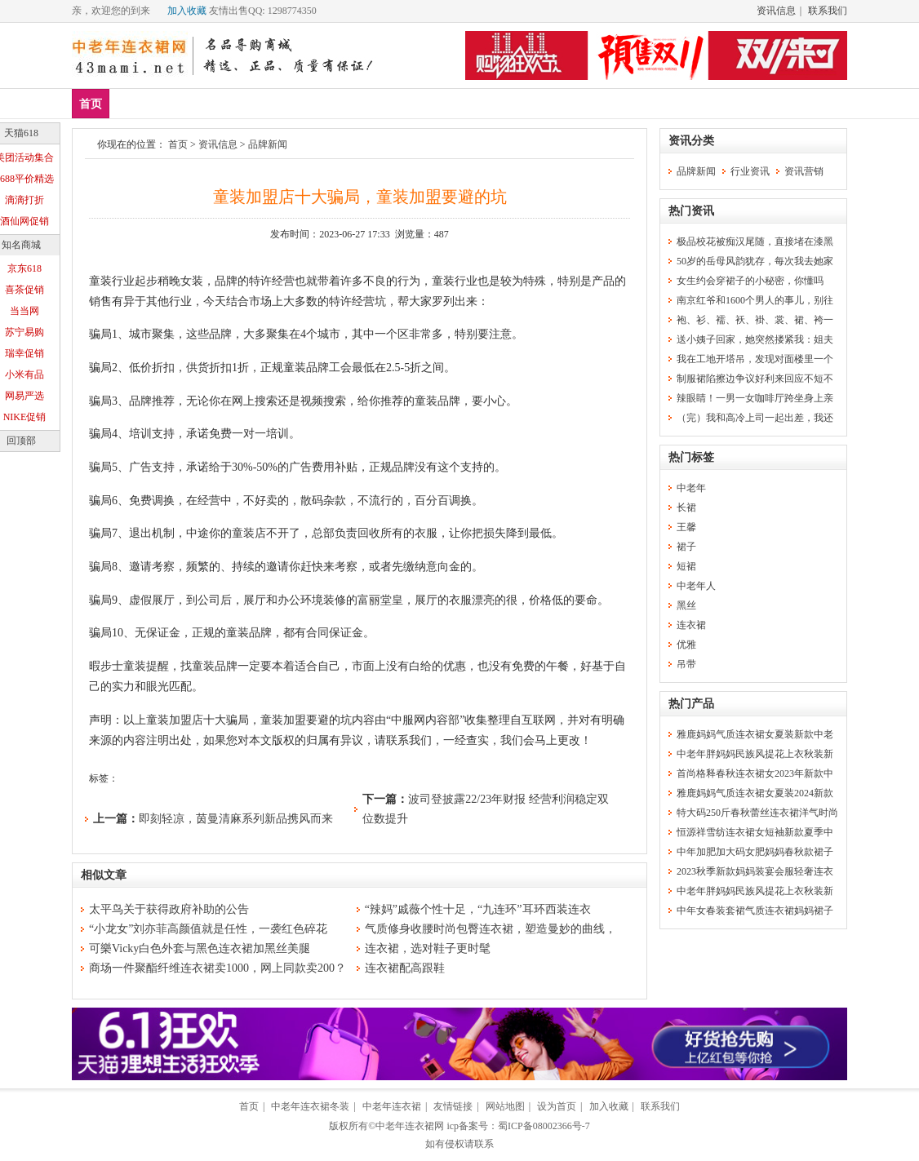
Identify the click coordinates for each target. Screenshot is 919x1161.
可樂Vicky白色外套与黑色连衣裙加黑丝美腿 (199, 948)
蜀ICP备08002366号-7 (544, 1126)
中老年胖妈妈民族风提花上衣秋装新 (755, 754)
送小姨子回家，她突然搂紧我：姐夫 (755, 339)
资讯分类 (691, 141)
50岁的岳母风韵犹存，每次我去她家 (755, 261)
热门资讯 (691, 211)
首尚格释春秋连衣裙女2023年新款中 (755, 773)
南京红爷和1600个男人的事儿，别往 (755, 300)
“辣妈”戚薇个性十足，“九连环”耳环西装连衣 (478, 909)
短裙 (686, 566)
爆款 (181, 103)
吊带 (686, 664)
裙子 (686, 546)
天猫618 (21, 133)
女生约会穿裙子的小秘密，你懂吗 (750, 280)
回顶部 (21, 440)
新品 (133, 103)
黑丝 (686, 605)
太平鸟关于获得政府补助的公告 (169, 909)
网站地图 (505, 1106)
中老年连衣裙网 (409, 1126)
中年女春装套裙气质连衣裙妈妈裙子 (755, 910)
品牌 (229, 103)
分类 (419, 103)
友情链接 (453, 1106)
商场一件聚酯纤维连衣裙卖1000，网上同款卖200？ (217, 968)
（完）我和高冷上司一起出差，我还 (755, 417)
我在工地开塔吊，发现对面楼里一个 (755, 359)
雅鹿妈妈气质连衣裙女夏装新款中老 (755, 734)
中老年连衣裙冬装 (310, 1106)
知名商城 (21, 244)
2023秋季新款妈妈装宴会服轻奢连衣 (755, 871)
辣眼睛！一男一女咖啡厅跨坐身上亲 (755, 398)
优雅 (686, 644)
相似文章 (104, 875)
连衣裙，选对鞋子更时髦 (428, 948)
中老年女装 (354, 103)
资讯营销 (804, 171)
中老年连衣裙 (391, 1106)
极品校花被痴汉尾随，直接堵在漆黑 (755, 241)
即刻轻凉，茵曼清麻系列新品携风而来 (236, 819)
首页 (90, 104)
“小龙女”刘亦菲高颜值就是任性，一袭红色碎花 (208, 929)
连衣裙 (283, 103)
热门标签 (691, 457)
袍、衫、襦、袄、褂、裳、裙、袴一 (755, 320)
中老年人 (696, 586)
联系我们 (827, 10)
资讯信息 (776, 10)
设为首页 (556, 1106)
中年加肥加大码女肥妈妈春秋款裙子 (755, 851)
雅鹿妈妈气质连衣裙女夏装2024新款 (755, 793)
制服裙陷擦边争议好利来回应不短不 (755, 378)
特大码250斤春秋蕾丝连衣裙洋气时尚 (757, 812)
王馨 (686, 527)
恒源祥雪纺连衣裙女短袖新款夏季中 (755, 832)
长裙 (686, 507)
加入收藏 (186, 10)
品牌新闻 (267, 144)
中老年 (691, 488)
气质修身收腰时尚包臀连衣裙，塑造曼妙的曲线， (490, 929)
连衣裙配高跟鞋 (405, 968)
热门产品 (691, 704)
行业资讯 (750, 171)
